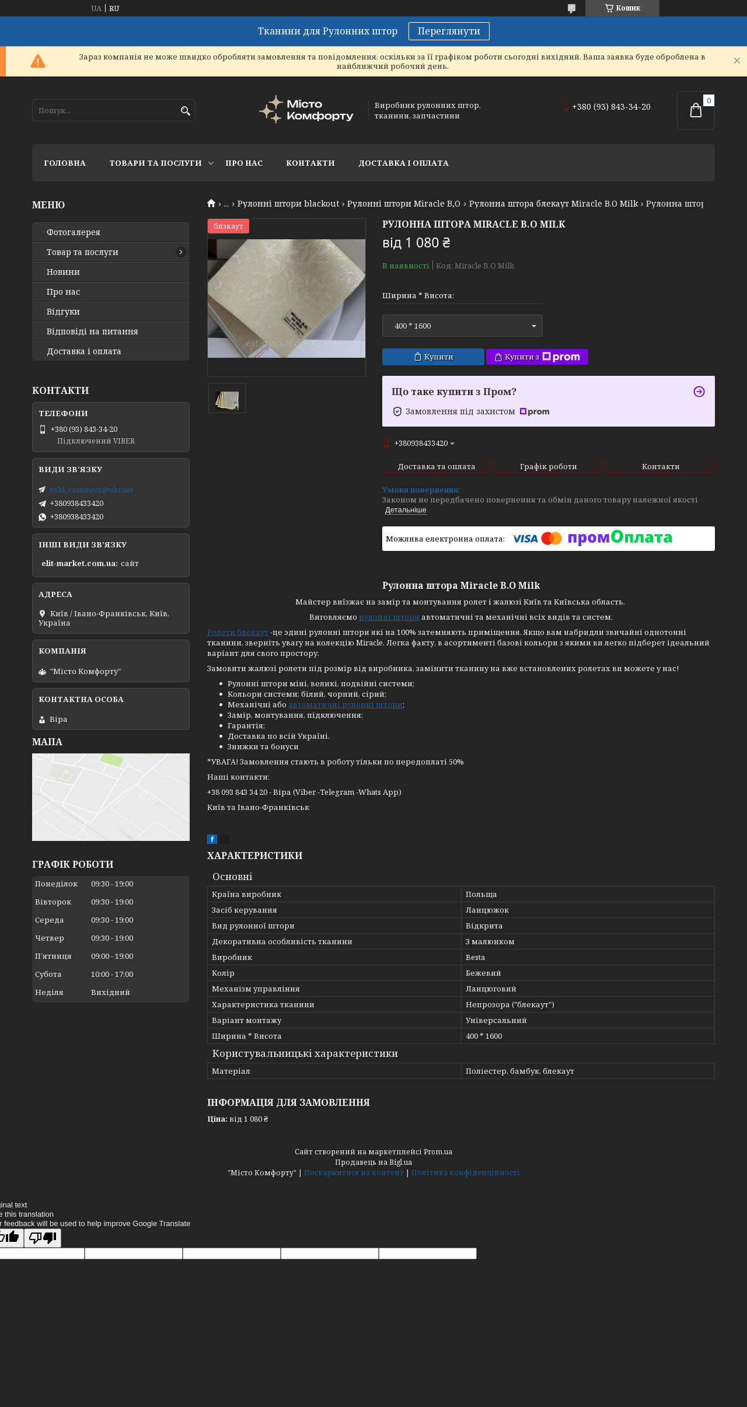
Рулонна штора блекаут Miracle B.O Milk (553, 203)
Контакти (310, 163)
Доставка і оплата (403, 163)
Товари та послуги (155, 163)
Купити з (542, 356)
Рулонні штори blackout (288, 203)
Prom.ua (438, 1152)
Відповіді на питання (92, 331)
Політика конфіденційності (465, 1173)
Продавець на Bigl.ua (373, 1162)
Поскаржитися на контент (354, 1173)
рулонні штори (389, 617)
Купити (438, 356)
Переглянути (449, 31)
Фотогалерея (73, 232)
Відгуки (63, 311)
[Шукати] (185, 111)
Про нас (244, 163)
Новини (63, 272)
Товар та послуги (82, 252)
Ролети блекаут (237, 632)
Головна (65, 163)
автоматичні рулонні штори (345, 704)
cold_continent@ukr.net (91, 489)
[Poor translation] (42, 1238)
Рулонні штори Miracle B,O (403, 203)
